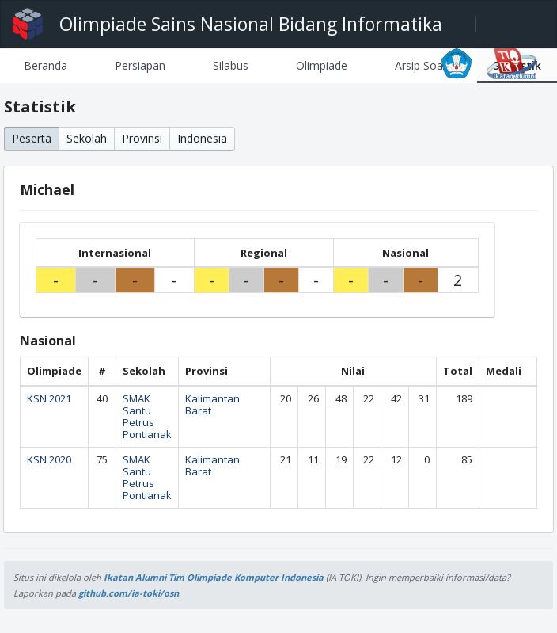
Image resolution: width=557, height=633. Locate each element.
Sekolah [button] (86, 138)
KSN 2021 (49, 398)
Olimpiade (321, 65)
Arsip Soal (420, 65)
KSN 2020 (49, 459)
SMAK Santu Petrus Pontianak (147, 416)
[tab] (45, 65)
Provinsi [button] (142, 138)
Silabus (230, 65)
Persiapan (140, 65)
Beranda (45, 65)
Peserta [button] (31, 138)
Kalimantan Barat (212, 404)
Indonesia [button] (202, 138)
